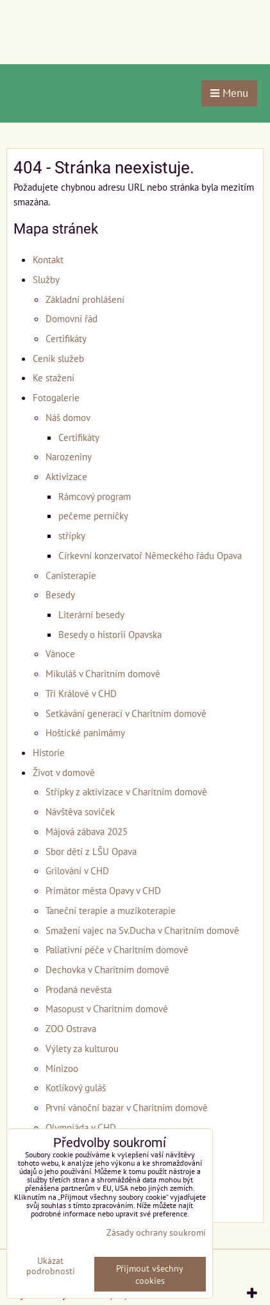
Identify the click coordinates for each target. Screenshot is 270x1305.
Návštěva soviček (80, 811)
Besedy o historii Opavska (110, 634)
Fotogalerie (56, 397)
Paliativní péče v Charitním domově (117, 949)
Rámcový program (94, 496)
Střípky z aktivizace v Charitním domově (126, 791)
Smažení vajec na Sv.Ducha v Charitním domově (142, 930)
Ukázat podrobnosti (50, 1266)
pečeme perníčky (93, 515)
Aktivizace (66, 476)
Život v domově (64, 772)
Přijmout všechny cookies (149, 1274)
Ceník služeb (58, 358)
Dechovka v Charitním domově (107, 969)
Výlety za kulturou (82, 1048)
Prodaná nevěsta (79, 989)
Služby (46, 279)
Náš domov (68, 417)
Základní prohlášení (85, 299)
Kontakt (48, 259)
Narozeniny (69, 456)
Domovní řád (71, 318)
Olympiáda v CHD (81, 1127)
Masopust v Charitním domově (107, 1008)
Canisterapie (71, 575)
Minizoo (62, 1068)
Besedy (60, 594)
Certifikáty (66, 338)
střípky (71, 535)
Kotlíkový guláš (76, 1087)
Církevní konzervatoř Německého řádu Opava (150, 555)
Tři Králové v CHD (81, 693)
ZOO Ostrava (71, 1028)
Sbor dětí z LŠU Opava (91, 851)
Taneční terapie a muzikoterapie (111, 910)
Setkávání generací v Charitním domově (126, 713)
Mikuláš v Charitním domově (103, 673)
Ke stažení (53, 377)
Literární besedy (91, 614)
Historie (49, 752)
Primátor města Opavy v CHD (103, 890)
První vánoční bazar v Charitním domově (127, 1107)
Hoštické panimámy (85, 732)
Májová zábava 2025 (87, 831)
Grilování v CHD (77, 870)
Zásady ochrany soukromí (156, 1232)
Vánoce (60, 653)
